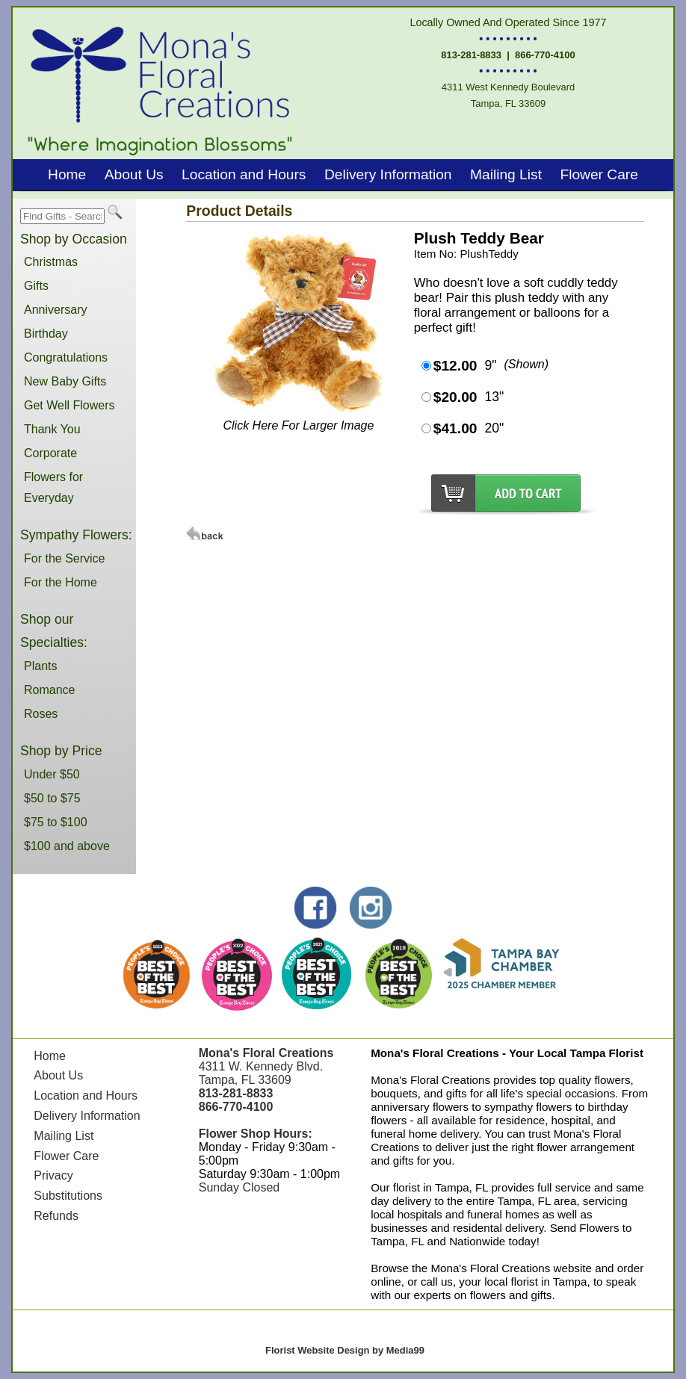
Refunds (56, 1215)
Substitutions (68, 1195)
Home (67, 174)
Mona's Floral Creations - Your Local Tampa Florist (507, 1053)
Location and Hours (244, 174)
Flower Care (599, 174)
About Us (134, 174)
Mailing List (506, 174)
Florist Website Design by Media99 (344, 1350)
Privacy (53, 1175)
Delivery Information (388, 174)
